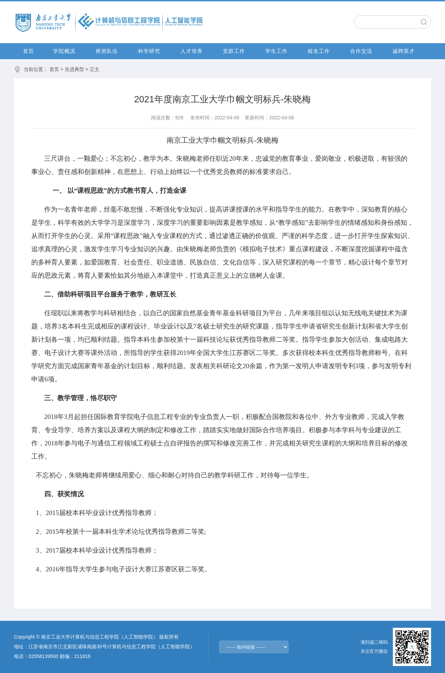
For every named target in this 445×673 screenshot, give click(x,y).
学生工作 (276, 51)
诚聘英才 (404, 51)
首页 (28, 51)
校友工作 (319, 51)
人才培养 (191, 51)
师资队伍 (107, 51)
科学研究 (149, 51)
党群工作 (234, 51)
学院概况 (64, 51)
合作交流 (361, 51)
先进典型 (74, 69)
